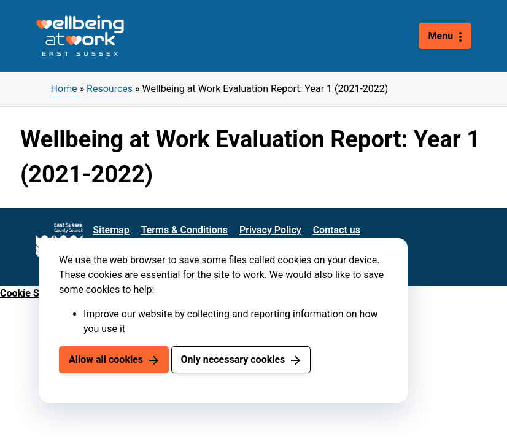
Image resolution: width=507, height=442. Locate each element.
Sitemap (111, 230)
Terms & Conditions (184, 230)
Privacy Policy (270, 230)
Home (64, 89)
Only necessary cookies (232, 359)
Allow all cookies (106, 359)
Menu (441, 36)
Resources (110, 89)
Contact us (336, 230)
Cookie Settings (35, 293)
